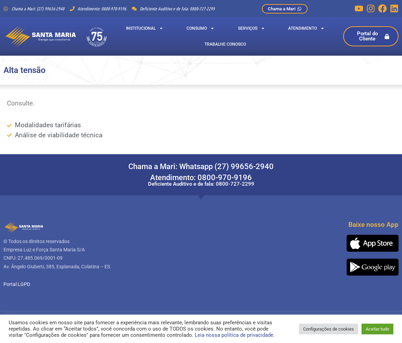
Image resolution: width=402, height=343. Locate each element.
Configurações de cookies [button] (328, 329)
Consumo (200, 28)
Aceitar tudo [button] (377, 329)
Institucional (144, 28)
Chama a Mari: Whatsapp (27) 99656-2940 (201, 166)
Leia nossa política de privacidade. (235, 335)
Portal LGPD (16, 284)
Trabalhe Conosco (225, 44)
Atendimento (306, 28)
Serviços (251, 28)
